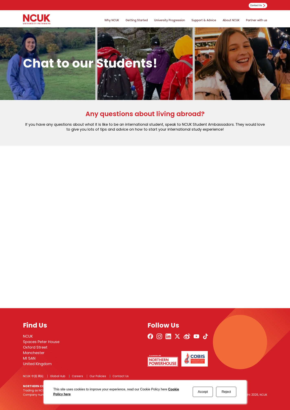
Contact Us (121, 376)
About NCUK (231, 20)
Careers (77, 376)
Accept (203, 391)
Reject (226, 391)
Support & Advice (204, 20)
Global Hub (57, 376)
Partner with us (256, 20)
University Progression (169, 20)
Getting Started (137, 20)
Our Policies (98, 376)
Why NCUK (111, 20)
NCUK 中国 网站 (33, 376)
